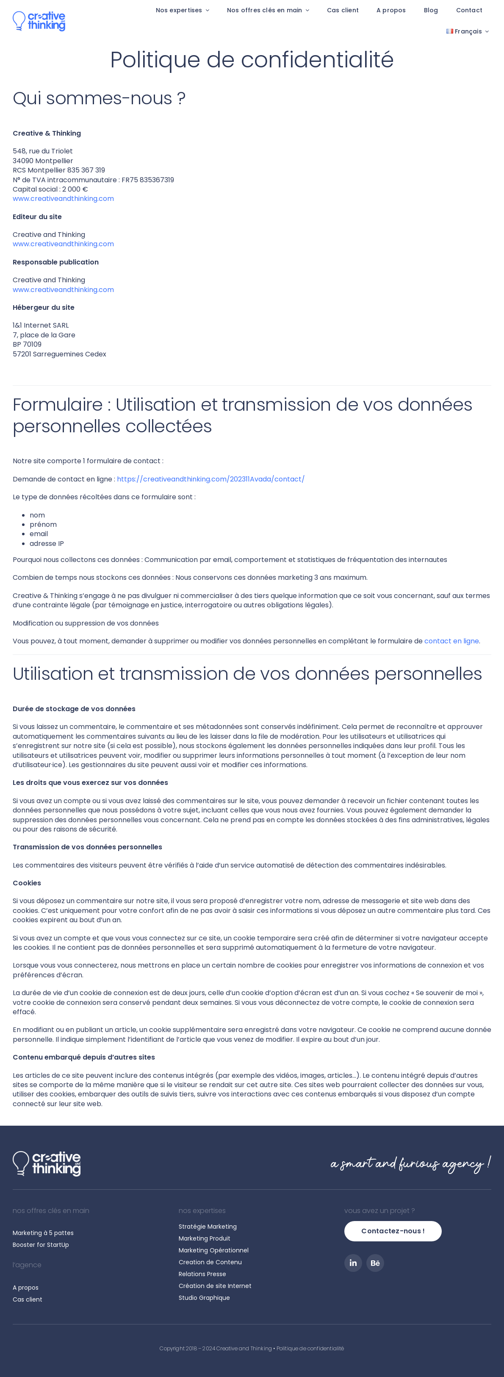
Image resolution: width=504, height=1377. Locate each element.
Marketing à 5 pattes (43, 1233)
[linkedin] (353, 1263)
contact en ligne (451, 641)
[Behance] (375, 1263)
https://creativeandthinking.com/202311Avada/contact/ (211, 479)
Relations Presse (202, 1274)
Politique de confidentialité (310, 1348)
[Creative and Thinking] (39, 14)
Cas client (27, 1299)
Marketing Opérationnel (214, 1250)
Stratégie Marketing (208, 1226)
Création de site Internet (215, 1286)
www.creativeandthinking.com (63, 198)
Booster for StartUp (41, 1245)
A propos (26, 1287)
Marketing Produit (204, 1238)
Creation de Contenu (210, 1262)
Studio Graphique (204, 1298)
